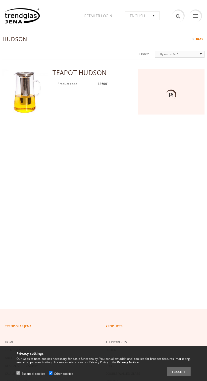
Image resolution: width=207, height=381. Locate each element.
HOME (9, 342)
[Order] (180, 54)
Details (170, 95)
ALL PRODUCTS (116, 342)
